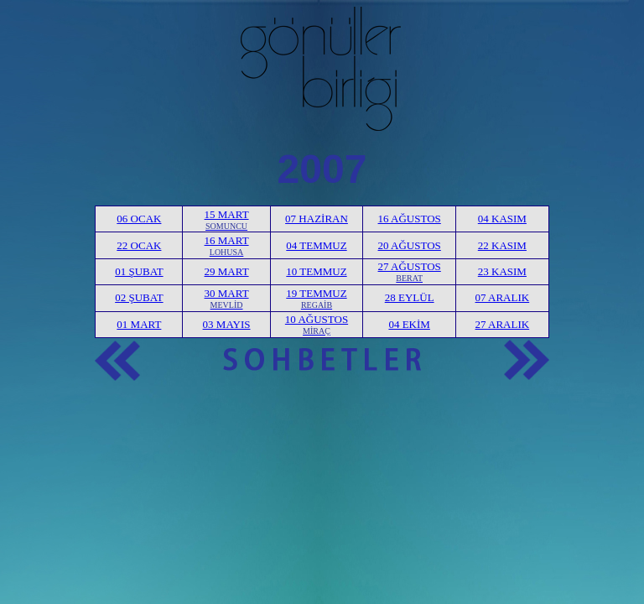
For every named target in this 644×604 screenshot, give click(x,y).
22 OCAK (139, 245)
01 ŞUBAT (139, 271)
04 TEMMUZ (316, 245)
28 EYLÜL (409, 297)
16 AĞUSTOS (409, 218)
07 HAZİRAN (316, 218)
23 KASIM (502, 271)
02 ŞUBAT (139, 297)
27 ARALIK (502, 324)
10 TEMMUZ (316, 271)
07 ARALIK (502, 297)
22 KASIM (502, 245)
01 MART (139, 324)
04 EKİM (408, 324)
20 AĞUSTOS (409, 245)
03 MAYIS (227, 324)
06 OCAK (139, 218)
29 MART (227, 271)
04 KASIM (502, 218)
